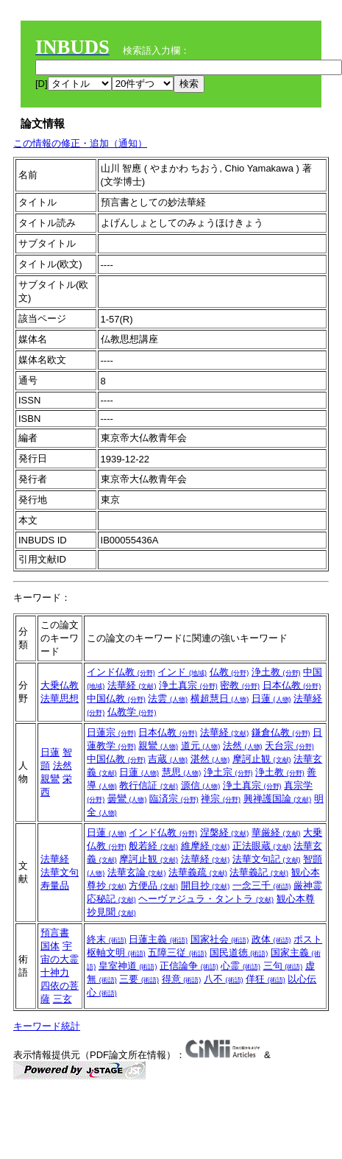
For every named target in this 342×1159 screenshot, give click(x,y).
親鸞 (50, 778)
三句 (283, 965)
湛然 (210, 758)
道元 (201, 745)
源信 (201, 785)
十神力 (54, 972)
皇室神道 (128, 965)
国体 (50, 945)
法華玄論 (136, 872)
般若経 (153, 845)
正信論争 (189, 965)
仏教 (229, 671)
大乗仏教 (59, 685)
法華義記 (258, 872)
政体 (271, 939)
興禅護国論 (277, 798)
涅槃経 (224, 832)
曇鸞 (127, 798)
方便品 (153, 885)
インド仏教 (121, 671)
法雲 (168, 698)
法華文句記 (266, 858)
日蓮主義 (158, 939)
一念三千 (261, 885)
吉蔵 (168, 758)
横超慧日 (219, 698)
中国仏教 (116, 698)
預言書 (54, 932)
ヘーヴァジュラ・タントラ (206, 898)
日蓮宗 (111, 732)
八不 (223, 978)
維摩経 (205, 845)
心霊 (240, 965)
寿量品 (54, 885)
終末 (107, 939)
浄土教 (276, 671)
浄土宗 (228, 772)
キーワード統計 (46, 1026)
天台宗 (289, 745)
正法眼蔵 (261, 845)
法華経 (132, 685)
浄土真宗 (188, 685)
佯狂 (265, 978)
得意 (182, 978)
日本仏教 (292, 685)
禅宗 (221, 798)
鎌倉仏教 (281, 732)
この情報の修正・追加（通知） (80, 143)
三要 (139, 978)
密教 (240, 685)
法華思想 (59, 698)
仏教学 (132, 711)
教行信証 (148, 785)
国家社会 (219, 939)
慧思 (182, 772)
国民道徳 (239, 952)
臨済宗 (174, 798)
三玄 (62, 998)
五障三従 (177, 952)
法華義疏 (197, 872)
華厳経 (276, 832)
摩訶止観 (261, 758)
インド (182, 671)
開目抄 (205, 885)
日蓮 (271, 698)
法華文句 (59, 872)
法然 (62, 765)
